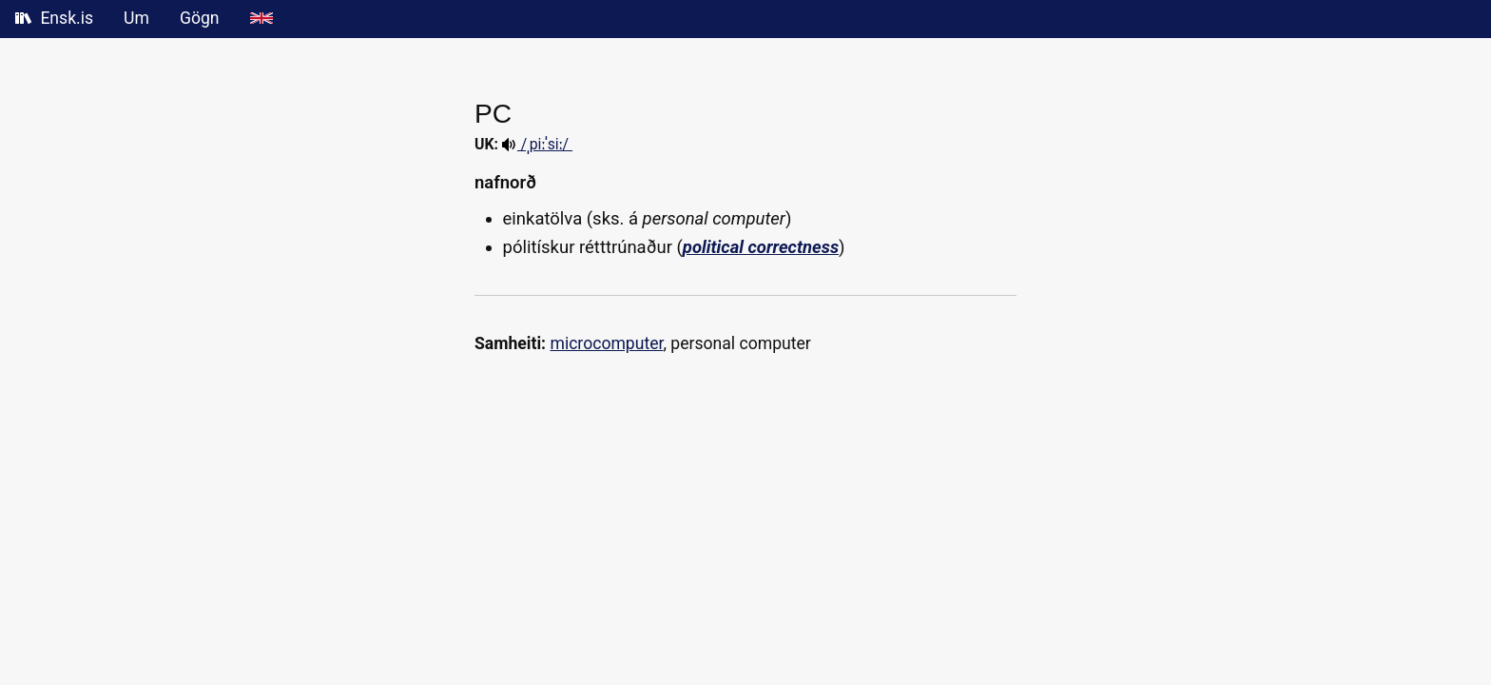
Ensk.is (54, 18)
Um (136, 18)
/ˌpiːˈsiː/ (537, 144)
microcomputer (606, 343)
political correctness (761, 247)
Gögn (200, 18)
